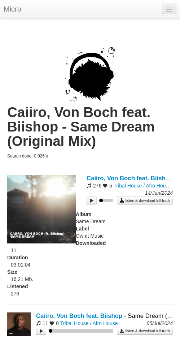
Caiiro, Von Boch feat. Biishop (130, 178)
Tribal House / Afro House (142, 186)
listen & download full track (144, 200)
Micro (12, 9)
